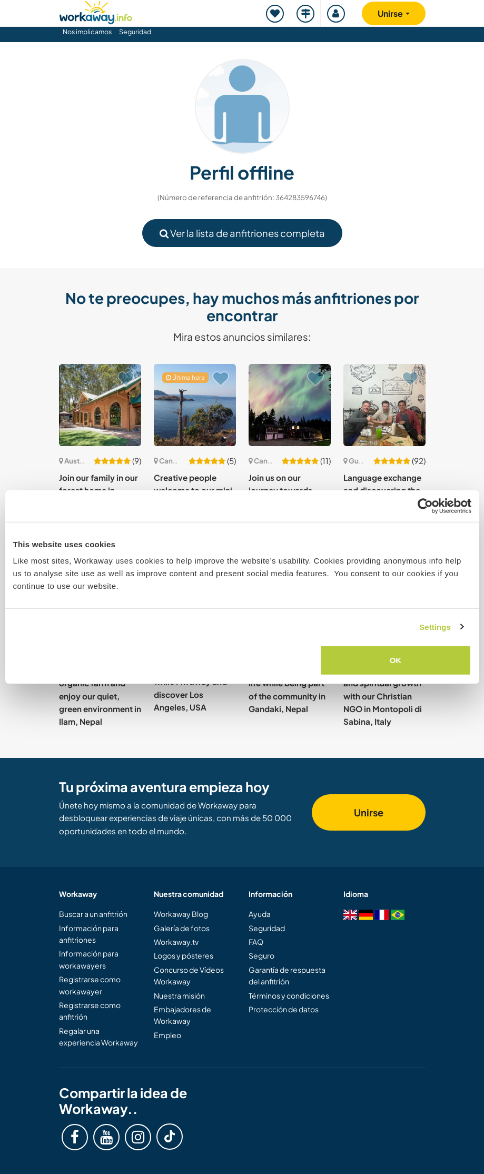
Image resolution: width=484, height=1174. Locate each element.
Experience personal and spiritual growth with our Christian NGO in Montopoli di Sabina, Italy (382, 695)
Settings (435, 626)
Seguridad (135, 31)
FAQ (256, 941)
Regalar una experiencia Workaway (98, 1036)
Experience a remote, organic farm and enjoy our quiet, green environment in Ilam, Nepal (100, 695)
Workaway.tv (176, 941)
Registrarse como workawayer (90, 984)
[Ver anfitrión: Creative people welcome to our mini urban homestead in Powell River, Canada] (195, 405)
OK (396, 660)
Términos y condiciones (289, 995)
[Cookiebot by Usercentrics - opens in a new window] (425, 506)
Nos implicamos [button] (87, 31)
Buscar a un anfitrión (93, 914)
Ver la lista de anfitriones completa (242, 233)
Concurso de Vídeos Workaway (189, 975)
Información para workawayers (88, 959)
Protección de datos (284, 1009)
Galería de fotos (182, 928)
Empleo (167, 1035)
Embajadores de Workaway (182, 1014)
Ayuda (260, 914)
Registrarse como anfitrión (90, 1010)
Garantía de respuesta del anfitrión (287, 975)
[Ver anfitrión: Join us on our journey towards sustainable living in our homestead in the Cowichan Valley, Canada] (290, 405)
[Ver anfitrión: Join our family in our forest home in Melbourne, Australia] (100, 405)
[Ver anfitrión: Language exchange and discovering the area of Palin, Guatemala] (384, 405)
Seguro (261, 955)
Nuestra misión (179, 995)
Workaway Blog (181, 914)
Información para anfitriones (88, 933)
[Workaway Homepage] (96, 11)
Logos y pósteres (183, 955)
